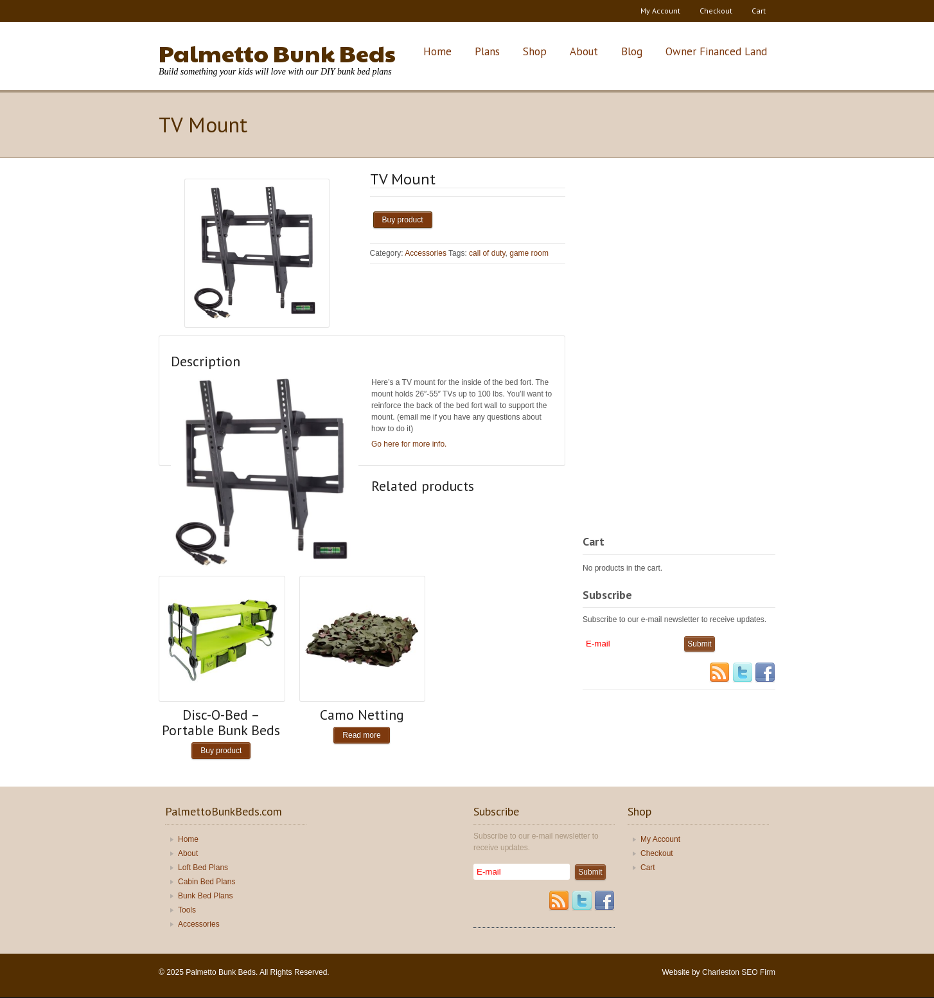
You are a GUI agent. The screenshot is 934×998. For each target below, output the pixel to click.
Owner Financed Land (716, 51)
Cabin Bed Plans (206, 881)
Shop (535, 51)
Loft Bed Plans (203, 867)
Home (437, 51)
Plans (487, 51)
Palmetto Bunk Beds (277, 53)
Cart (759, 10)
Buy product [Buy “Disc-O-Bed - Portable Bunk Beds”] (221, 750)
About (584, 51)
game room (529, 253)
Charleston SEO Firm (738, 972)
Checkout (716, 10)
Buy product (402, 219)
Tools (187, 909)
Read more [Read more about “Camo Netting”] (361, 735)
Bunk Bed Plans (205, 895)
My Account (660, 10)
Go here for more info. (408, 444)
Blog (631, 51)
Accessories (425, 253)
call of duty (487, 253)
